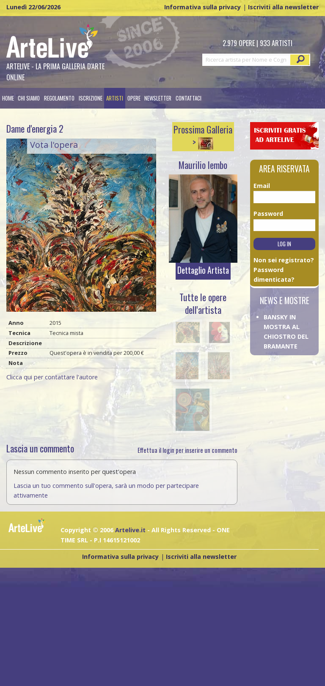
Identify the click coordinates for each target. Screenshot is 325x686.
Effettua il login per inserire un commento (187, 450)
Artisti (114, 98)
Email (261, 186)
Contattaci (188, 98)
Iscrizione (90, 98)
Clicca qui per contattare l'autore (52, 377)
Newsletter (157, 98)
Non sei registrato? (283, 260)
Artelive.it (130, 530)
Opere (133, 98)
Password (263, 214)
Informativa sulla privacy (202, 7)
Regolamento (59, 98)
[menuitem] (8, 98)
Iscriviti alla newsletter (283, 7)
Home (8, 98)
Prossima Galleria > (203, 135)
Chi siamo (29, 98)
